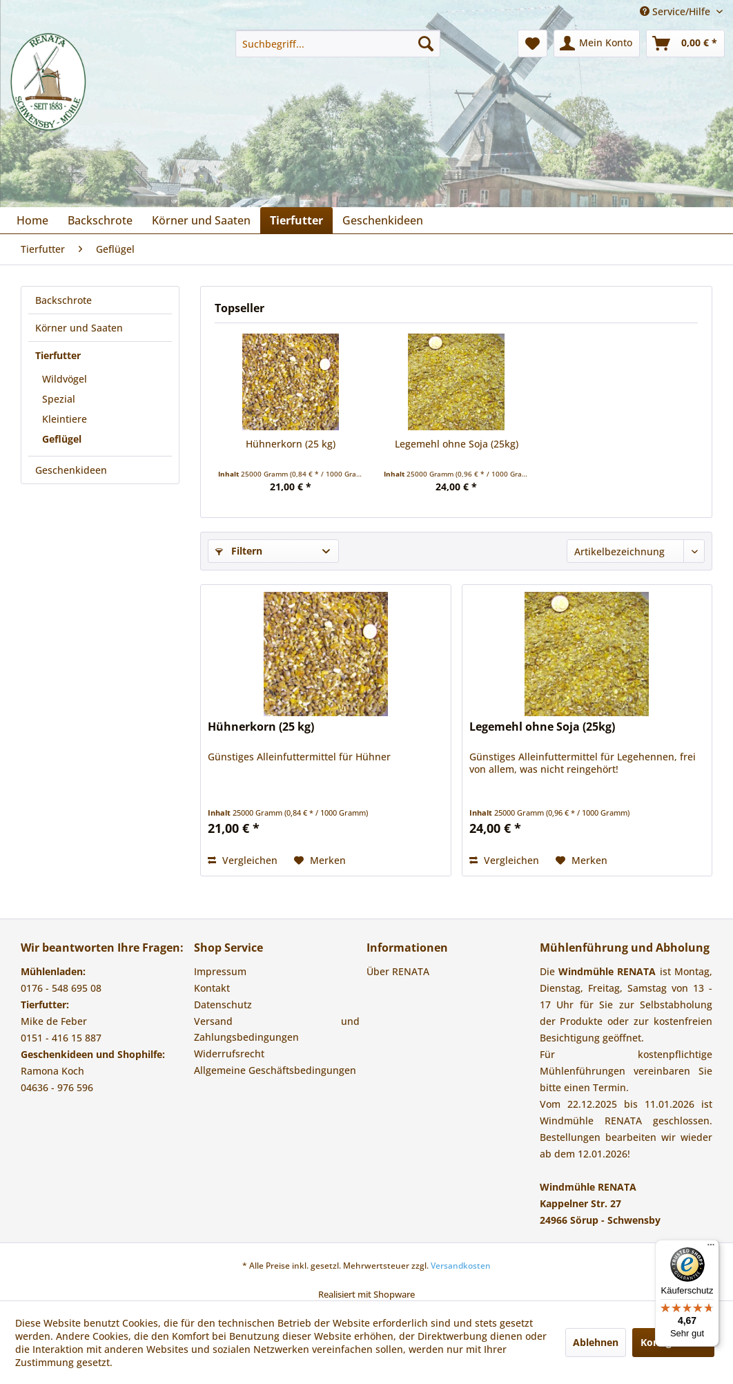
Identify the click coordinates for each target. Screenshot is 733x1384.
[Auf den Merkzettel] (320, 860)
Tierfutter (58, 355)
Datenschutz (223, 1004)
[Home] (32, 220)
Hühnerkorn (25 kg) (290, 443)
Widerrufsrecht (229, 1053)
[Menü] (711, 1248)
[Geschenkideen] (383, 220)
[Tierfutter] (296, 220)
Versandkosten (461, 1265)
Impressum (220, 971)
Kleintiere (64, 418)
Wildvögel (64, 378)
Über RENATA (397, 971)
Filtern (238, 550)
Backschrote (63, 300)
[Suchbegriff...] (337, 43)
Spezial (58, 398)
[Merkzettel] (532, 43)
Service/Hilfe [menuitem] (676, 11)
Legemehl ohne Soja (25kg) (456, 443)
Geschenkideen (71, 470)
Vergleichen (242, 860)
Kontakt (212, 987)
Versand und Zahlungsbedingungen (277, 1029)
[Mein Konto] (597, 43)
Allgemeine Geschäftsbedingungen (275, 1070)
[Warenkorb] (685, 43)
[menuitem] (337, 43)
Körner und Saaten (79, 327)
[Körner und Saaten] (201, 220)
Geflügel (61, 438)
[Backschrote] (100, 220)
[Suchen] (425, 43)
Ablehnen (595, 1342)
